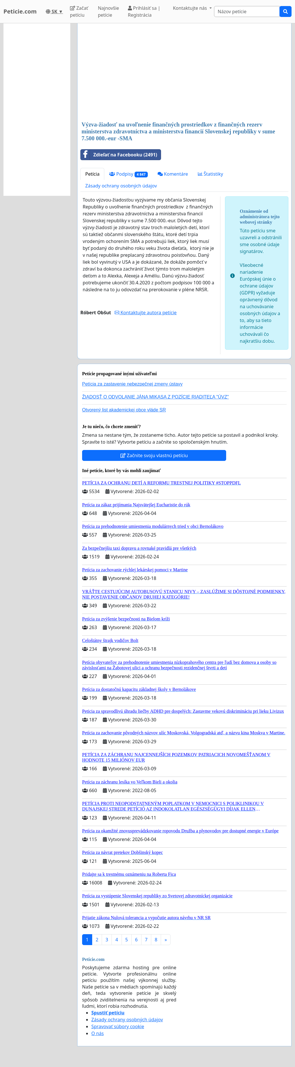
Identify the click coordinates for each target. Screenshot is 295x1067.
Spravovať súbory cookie (117, 1026)
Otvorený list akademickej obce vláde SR (124, 409)
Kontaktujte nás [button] (190, 8)
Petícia (92, 174)
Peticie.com (20, 11)
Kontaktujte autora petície (146, 312)
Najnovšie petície (108, 11)
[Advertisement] (184, 72)
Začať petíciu (79, 11)
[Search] (247, 11)
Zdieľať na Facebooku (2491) (119, 155)
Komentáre (173, 174)
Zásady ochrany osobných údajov (121, 186)
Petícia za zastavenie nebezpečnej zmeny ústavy (132, 384)
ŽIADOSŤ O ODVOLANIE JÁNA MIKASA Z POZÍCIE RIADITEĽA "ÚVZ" (155, 396)
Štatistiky (210, 174)
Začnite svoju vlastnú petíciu (154, 455)
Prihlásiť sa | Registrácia (144, 11)
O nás (97, 1033)
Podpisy (128, 174)
